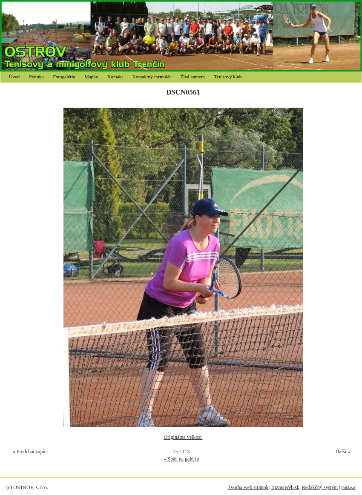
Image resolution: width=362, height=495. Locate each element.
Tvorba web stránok (247, 487)
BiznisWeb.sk (285, 487)
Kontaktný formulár (151, 76)
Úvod (14, 76)
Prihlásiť (349, 487)
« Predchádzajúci (30, 452)
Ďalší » (343, 452)
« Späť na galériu (181, 459)
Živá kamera (193, 76)
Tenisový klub (228, 76)
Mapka (91, 76)
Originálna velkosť (183, 437)
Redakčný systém (320, 487)
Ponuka (36, 76)
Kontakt (115, 76)
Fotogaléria (64, 76)
